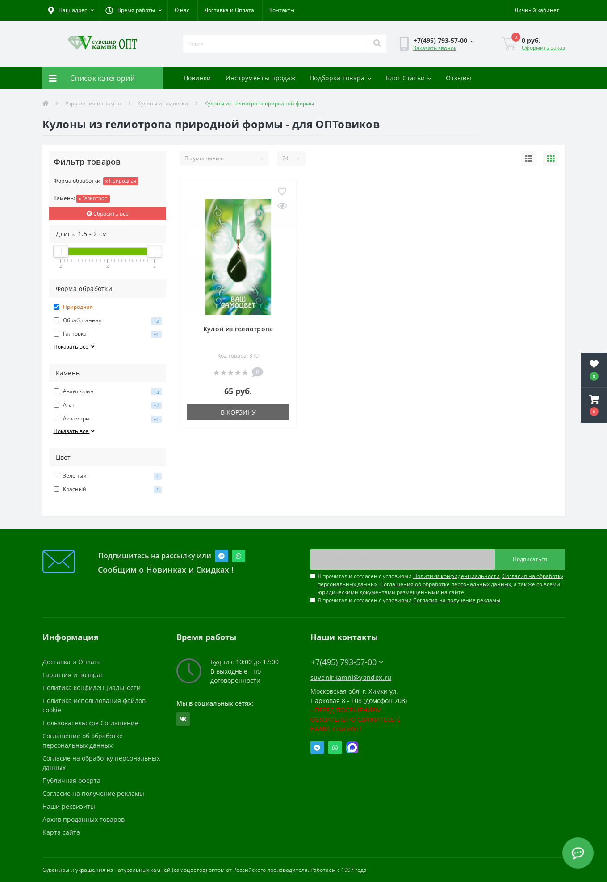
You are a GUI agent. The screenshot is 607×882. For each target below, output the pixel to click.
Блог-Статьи (409, 78)
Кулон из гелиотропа (238, 329)
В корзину (238, 412)
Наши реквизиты (68, 806)
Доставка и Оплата (229, 10)
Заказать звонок (434, 48)
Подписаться (530, 559)
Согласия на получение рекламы (456, 600)
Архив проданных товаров (83, 819)
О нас (182, 10)
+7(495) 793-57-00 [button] (347, 662)
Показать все (75, 346)
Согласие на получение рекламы (93, 793)
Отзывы (458, 78)
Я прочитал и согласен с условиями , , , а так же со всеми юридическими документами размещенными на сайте (440, 584)
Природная (120, 180)
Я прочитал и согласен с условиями (409, 600)
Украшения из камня (93, 103)
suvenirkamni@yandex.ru (351, 677)
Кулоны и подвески (163, 103)
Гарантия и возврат (73, 674)
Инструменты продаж (260, 78)
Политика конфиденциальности (91, 687)
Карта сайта (61, 832)
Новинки (197, 78)
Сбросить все (108, 213)
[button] (133, 10)
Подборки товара (341, 78)
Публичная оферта (71, 780)
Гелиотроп (93, 198)
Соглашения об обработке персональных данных (445, 584)
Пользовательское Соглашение (90, 723)
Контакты (281, 10)
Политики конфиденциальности (456, 576)
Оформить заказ (543, 47)
